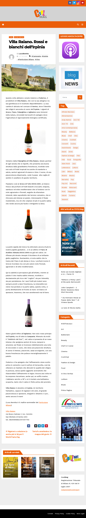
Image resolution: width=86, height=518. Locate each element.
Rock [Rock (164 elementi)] (63, 191)
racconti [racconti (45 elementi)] (73, 183)
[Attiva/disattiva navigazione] (82, 24)
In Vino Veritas (19, 37)
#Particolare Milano (26, 59)
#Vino (37, 59)
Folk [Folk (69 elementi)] (63, 159)
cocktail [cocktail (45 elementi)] (73, 140)
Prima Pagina (66, 390)
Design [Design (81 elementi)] (75, 148)
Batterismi (65, 335)
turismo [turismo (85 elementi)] (72, 195)
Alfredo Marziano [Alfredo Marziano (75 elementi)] (68, 112)
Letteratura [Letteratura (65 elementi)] (66, 167)
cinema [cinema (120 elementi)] (64, 140)
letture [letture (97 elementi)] (75, 167)
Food (11, 37)
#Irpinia (45, 56)
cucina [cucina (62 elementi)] (73, 144)
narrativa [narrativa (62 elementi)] (65, 179)
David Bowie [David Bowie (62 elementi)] (66, 148)
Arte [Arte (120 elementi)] (71, 124)
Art (62, 329)
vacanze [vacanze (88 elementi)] (65, 199)
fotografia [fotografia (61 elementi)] (77, 159)
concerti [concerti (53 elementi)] (65, 144)
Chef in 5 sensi (67, 346)
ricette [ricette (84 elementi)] (64, 187)
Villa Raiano (10, 411)
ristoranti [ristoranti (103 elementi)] (72, 187)
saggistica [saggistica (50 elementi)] (71, 191)
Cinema (64, 351)
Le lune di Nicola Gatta (10, 467)
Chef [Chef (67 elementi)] (70, 136)
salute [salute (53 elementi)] (64, 195)
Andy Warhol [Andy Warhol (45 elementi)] (66, 120)
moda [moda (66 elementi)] (77, 171)
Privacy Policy (59, 513)
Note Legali (80, 513)
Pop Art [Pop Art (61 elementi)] (64, 183)
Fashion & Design (68, 363)
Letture (65, 240)
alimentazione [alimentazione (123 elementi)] (67, 116)
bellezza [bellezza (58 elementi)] (72, 132)
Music (63, 385)
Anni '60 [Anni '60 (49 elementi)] (77, 120)
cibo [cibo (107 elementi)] (76, 136)
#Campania (36, 56)
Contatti (50, 513)
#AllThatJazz (66, 324)
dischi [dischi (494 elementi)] (64, 151)
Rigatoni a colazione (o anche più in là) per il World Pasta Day (16, 434)
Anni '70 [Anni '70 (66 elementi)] (65, 124)
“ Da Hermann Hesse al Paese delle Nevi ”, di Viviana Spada (70, 300)
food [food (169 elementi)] (69, 159)
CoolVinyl (65, 357)
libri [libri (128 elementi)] (63, 171)
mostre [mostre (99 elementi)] (64, 175)
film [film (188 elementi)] (78, 155)
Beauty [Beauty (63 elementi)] (64, 132)
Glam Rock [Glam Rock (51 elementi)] (66, 163)
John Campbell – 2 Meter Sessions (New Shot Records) (70, 290)
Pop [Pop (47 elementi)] (72, 179)
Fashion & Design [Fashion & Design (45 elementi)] (68, 155)
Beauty (64, 340)
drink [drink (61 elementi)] (71, 151)
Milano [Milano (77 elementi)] (70, 171)
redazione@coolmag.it (70, 490)
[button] (78, 25)
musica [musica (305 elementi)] (71, 175)
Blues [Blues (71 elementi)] (64, 136)
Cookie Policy (70, 513)
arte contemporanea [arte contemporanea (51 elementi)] (69, 128)
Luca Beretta (24, 54)
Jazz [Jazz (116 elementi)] (74, 163)
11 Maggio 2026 (70, 251)
